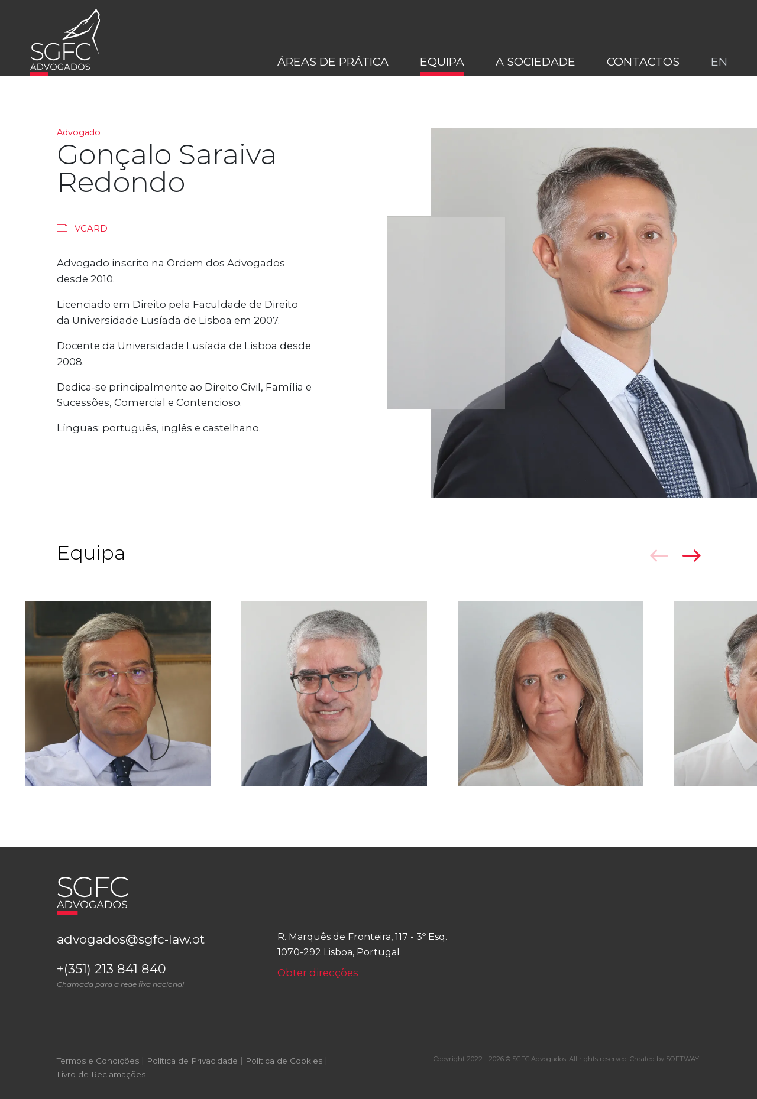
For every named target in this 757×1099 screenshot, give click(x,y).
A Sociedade (535, 76)
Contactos (643, 76)
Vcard (82, 228)
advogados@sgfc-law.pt (141, 945)
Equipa (442, 76)
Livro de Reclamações (101, 1085)
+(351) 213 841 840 (158, 985)
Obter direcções (319, 977)
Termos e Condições (98, 1071)
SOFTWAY (682, 1069)
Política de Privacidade (192, 1071)
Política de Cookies (283, 1071)
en (719, 76)
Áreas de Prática (333, 76)
